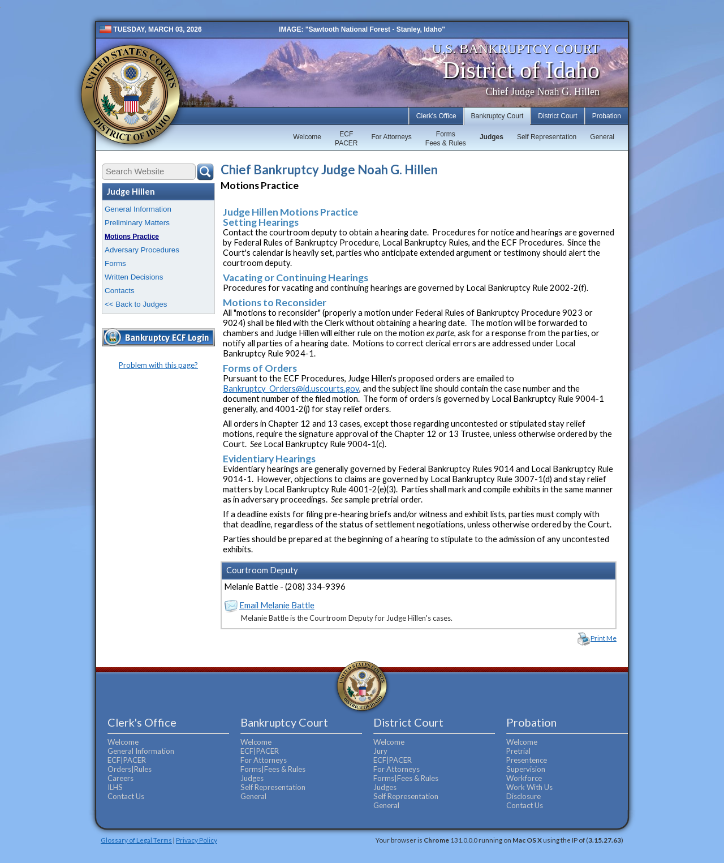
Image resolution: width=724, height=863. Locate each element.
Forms (115, 263)
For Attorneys (391, 137)
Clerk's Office (436, 116)
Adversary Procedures (142, 250)
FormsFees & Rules (445, 138)
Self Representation (546, 137)
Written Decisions (134, 277)
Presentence (526, 760)
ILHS (115, 787)
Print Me (604, 638)
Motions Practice (132, 237)
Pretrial (518, 750)
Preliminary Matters (137, 222)
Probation (606, 116)
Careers (120, 778)
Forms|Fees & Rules (272, 769)
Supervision (525, 769)
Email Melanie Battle (276, 605)
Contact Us (125, 796)
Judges (491, 137)
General (602, 137)
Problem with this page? (158, 365)
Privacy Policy (196, 840)
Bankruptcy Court (497, 116)
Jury (380, 750)
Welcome (307, 137)
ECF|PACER (126, 760)
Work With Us (529, 787)
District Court (557, 116)
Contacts (120, 290)
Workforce (524, 778)
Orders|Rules (129, 769)
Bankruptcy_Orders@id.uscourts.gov (291, 388)
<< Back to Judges (136, 304)
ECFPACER (346, 138)
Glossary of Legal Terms (136, 840)
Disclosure (523, 796)
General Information (138, 209)
